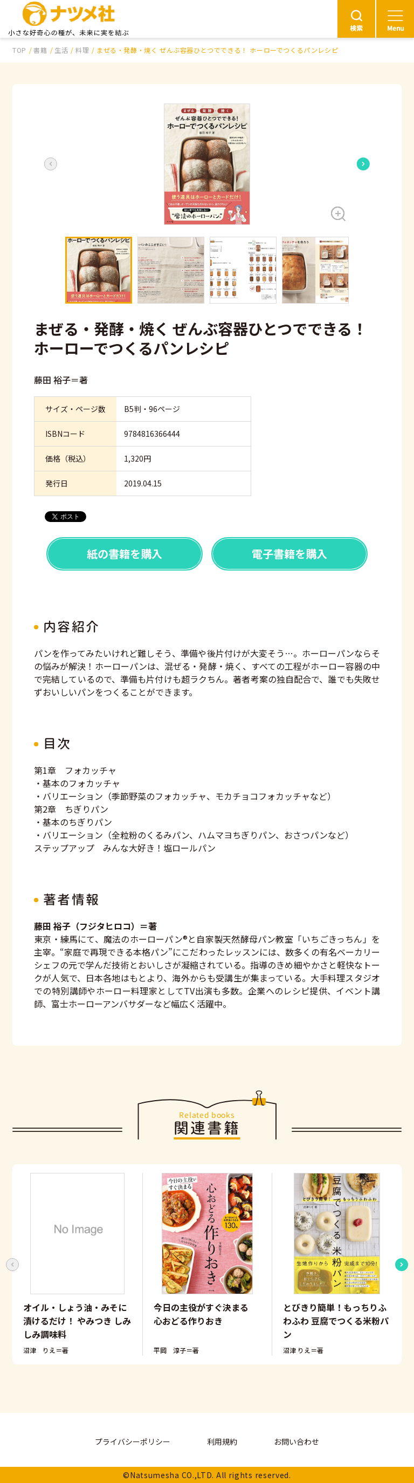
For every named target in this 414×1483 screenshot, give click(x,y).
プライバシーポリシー (132, 1441)
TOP (19, 49)
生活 (61, 49)
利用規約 (222, 1441)
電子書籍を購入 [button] (289, 553)
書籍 (40, 49)
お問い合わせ (296, 1441)
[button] (207, 164)
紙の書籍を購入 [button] (124, 553)
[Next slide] (363, 163)
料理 (82, 49)
